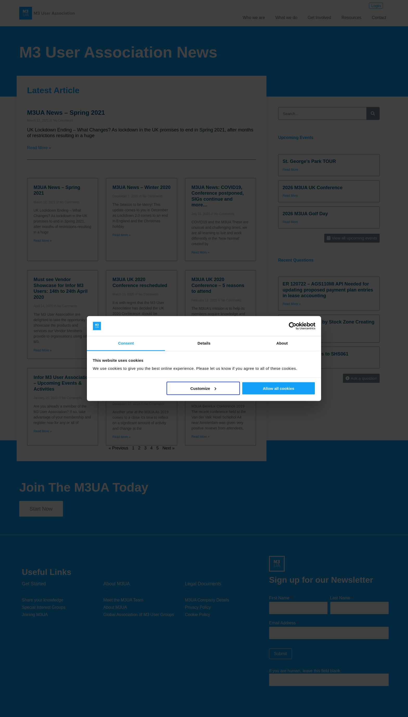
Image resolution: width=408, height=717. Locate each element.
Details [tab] (204, 343)
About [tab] (282, 343)
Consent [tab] (126, 343)
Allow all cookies (278, 388)
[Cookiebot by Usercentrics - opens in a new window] (292, 326)
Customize (203, 388)
